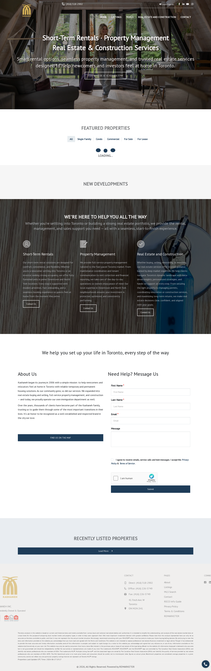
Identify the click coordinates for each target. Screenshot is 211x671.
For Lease (142, 139)
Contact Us (31, 304)
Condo (99, 139)
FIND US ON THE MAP (60, 437)
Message (115, 428)
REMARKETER (127, 666)
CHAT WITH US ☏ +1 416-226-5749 (105, 75)
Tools (129, 17)
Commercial (113, 139)
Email (114, 414)
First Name (117, 385)
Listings (116, 17)
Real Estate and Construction (157, 17)
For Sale (128, 139)
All (71, 139)
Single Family (84, 139)
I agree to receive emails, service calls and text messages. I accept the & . (149, 461)
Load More (105, 551)
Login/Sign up (166, 4)
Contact (186, 17)
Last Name (117, 399)
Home (103, 17)
